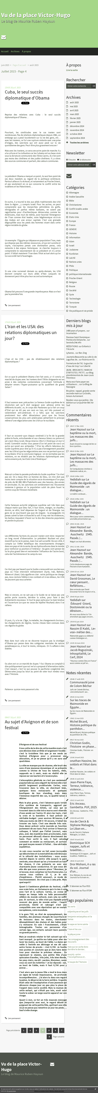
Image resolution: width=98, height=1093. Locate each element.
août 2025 (74, 102)
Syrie (71, 294)
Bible (71, 200)
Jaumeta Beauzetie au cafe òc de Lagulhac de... (81, 358)
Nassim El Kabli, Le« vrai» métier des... (83, 630)
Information (74, 237)
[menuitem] (6, 51)
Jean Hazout (78, 429)
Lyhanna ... (70, 352)
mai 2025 (74, 106)
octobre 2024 (76, 134)
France (72, 225)
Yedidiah (75, 479)
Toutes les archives (79, 142)
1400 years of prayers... (76, 330)
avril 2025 (74, 110)
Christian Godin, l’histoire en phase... (83, 744)
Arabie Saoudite (76, 196)
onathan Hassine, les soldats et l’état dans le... (83, 764)
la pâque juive (74, 934)
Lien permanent (13, 305)
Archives (15, 51)
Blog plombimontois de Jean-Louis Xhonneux (80, 375)
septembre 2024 (77, 138)
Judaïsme (73, 249)
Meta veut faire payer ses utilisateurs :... (77, 383)
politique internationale (80, 274)
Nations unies (75, 261)
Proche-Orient (75, 278)
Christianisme (75, 204)
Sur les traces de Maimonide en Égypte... (80, 703)
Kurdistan (73, 253)
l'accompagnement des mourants (78, 940)
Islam (71, 241)
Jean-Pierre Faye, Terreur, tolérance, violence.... (81, 785)
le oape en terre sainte (78, 924)
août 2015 (34, 65)
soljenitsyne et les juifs (78, 911)
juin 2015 (5, 65)
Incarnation (71, 333)
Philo (71, 266)
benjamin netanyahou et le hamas (80, 918)
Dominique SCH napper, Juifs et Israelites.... (80, 846)
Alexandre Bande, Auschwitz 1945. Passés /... (81, 534)
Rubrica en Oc (88, 359)
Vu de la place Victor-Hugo (35, 15)
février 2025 (75, 118)
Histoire (73, 233)
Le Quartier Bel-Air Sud (80, 404)
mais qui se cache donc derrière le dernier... (78, 948)
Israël (71, 245)
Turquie (73, 306)
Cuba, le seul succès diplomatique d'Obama (27, 95)
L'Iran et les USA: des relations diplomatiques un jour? (31, 332)
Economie (73, 213)
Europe (72, 221)
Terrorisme (74, 302)
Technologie (75, 298)
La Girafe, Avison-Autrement (78, 394)
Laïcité (72, 257)
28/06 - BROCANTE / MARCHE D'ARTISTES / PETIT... (79, 371)
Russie (72, 286)
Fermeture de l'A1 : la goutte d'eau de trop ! (79, 364)
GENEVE (73, 229)
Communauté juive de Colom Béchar (82, 684)
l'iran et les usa (74, 929)
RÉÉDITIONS (72, 346)
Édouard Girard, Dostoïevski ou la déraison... (81, 607)
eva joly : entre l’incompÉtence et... (77, 955)
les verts (71, 906)
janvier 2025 (75, 122)
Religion (73, 282)
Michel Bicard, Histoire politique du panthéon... (83, 725)
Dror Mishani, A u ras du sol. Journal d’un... (83, 867)
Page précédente (13, 1030)
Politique (73, 270)
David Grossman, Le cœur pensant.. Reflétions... (82, 582)
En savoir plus (11, 1091)
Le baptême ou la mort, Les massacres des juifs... (83, 435)
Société (72, 290)
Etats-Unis (74, 217)
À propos (26, 51)
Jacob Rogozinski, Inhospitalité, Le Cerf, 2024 (81, 653)
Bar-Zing (83, 352)
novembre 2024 (77, 130)
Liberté (87, 366)
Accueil (4, 51)
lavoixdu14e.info (73, 342)
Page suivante (58, 1036)
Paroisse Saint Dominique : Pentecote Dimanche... (78, 338)
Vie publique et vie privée (81, 310)
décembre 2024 (77, 126)
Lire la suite (72, 70)
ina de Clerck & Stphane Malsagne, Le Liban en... (82, 824)
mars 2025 (74, 114)
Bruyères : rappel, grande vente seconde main (80, 392)
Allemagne (74, 192)
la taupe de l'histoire (77, 962)
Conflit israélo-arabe (78, 208)
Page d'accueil (19, 65)
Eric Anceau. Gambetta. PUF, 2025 (83, 805)
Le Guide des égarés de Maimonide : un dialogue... (82, 485)
